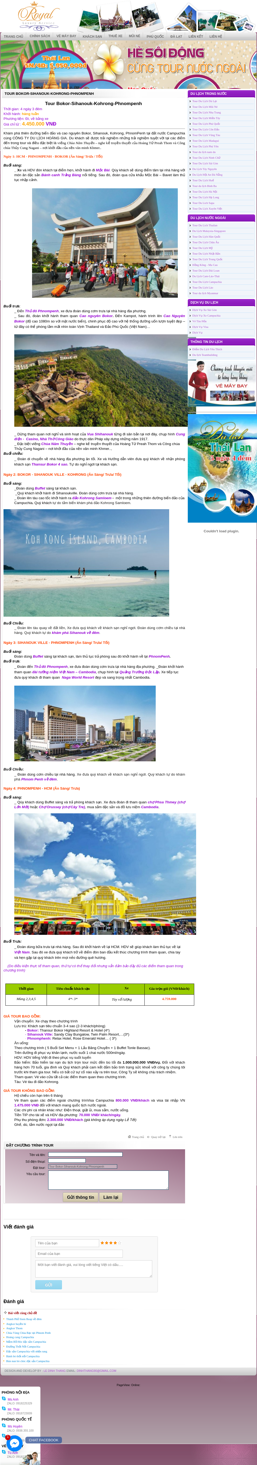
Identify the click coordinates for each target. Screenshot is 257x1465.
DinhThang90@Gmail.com (96, 1370)
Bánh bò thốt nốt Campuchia (23, 1356)
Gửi (48, 1285)
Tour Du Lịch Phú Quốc (206, 123)
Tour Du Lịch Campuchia (207, 281)
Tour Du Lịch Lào (202, 287)
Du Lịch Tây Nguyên (204, 169)
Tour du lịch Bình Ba (204, 186)
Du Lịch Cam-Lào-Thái (206, 276)
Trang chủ (13, 37)
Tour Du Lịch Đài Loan (206, 270)
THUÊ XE (115, 36)
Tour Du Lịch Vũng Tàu (206, 135)
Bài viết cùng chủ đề (22, 1313)
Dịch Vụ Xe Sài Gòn (204, 309)
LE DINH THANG (55, 1370)
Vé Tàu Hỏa (199, 321)
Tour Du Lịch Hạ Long (205, 197)
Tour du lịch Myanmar (205, 293)
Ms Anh (10, 1399)
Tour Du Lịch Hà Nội (204, 191)
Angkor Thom (14, 1328)
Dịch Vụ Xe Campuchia (206, 315)
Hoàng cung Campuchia (20, 1337)
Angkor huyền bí (16, 1323)
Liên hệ (216, 37)
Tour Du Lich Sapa (203, 203)
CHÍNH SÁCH (40, 36)
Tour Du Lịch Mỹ (202, 248)
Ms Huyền (12, 1426)
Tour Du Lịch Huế (203, 180)
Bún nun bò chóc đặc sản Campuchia (28, 1361)
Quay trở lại (158, 1137)
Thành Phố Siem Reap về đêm (23, 1319)
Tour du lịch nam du (204, 152)
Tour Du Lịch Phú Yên (205, 146)
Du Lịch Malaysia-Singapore (209, 231)
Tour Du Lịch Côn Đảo (205, 129)
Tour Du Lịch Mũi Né (204, 106)
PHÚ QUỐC (155, 37)
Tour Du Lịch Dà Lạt (204, 101)
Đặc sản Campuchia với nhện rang (26, 1351)
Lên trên (177, 1137)
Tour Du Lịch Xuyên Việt (207, 208)
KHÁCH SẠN (92, 37)
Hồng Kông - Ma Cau (205, 264)
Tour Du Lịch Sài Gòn (205, 163)
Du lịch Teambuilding (204, 354)
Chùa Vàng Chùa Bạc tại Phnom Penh (28, 1332)
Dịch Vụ (197, 332)
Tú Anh (10, 1453)
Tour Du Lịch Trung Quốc (207, 259)
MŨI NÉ (134, 36)
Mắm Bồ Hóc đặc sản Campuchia (26, 1341)
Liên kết (196, 37)
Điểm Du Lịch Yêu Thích (207, 349)
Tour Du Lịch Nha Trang (206, 112)
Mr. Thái (10, 1409)
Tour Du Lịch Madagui (205, 140)
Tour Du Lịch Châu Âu (205, 242)
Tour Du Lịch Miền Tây (206, 118)
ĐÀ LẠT (176, 37)
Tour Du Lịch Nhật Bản (206, 253)
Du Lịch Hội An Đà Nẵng (207, 174)
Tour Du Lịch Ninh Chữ (206, 157)
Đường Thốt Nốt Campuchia (23, 1346)
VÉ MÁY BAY (66, 36)
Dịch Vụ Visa (200, 326)
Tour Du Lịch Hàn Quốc (206, 236)
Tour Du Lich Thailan (204, 225)
